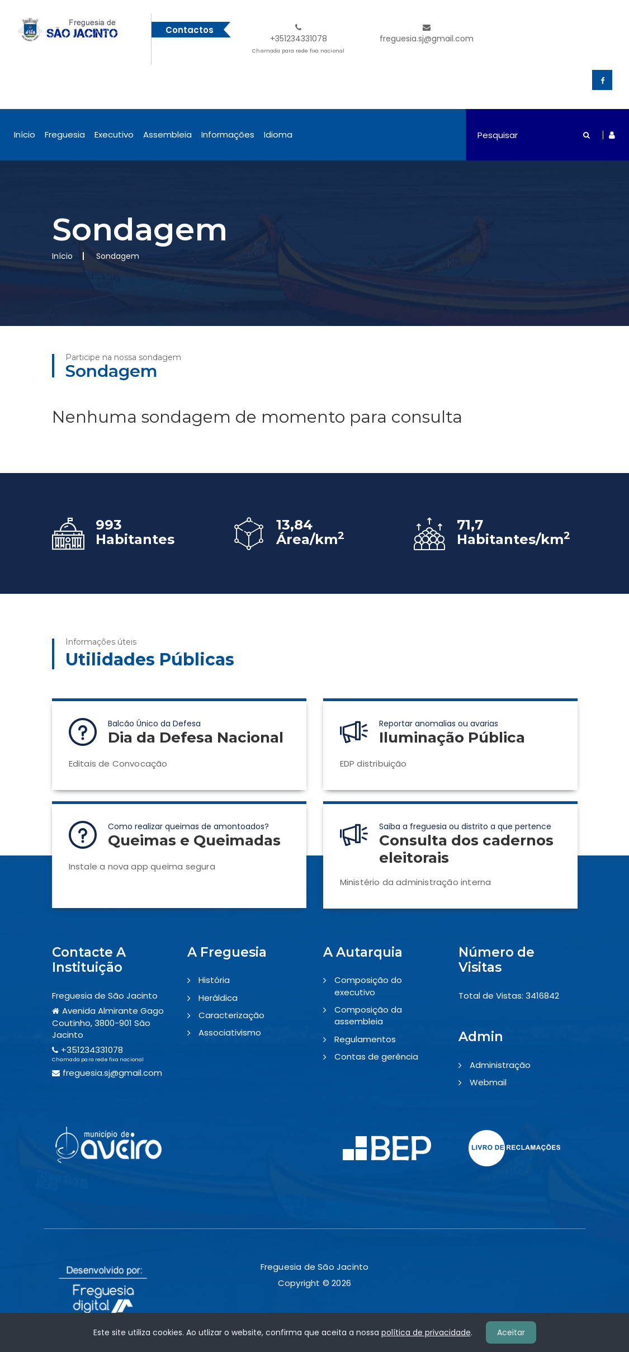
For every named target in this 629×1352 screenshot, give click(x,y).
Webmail (488, 1082)
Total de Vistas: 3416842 (508, 995)
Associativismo (229, 1032)
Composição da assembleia (368, 1015)
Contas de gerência (376, 1056)
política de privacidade (426, 1332)
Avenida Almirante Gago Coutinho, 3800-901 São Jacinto (108, 1023)
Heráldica (218, 998)
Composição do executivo (368, 986)
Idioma (278, 134)
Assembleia (167, 134)
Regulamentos (365, 1039)
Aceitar (511, 1332)
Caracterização (231, 1015)
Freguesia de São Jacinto (105, 995)
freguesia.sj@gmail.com (427, 33)
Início (24, 134)
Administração (500, 1065)
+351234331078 (298, 40)
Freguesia (65, 134)
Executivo (114, 134)
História (214, 980)
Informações (227, 134)
